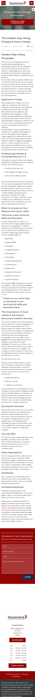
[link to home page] (17, 3)
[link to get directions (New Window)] (18, 632)
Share (30, 46)
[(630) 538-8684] (17, 640)
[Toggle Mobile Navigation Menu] (31, 3)
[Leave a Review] (17, 665)
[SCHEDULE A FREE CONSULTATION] (17, 22)
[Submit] (28, 577)
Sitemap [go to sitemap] (25, 674)
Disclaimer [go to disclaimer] (16, 676)
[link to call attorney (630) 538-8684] (3, 3)
